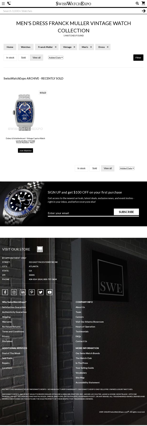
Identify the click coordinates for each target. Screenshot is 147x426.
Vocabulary (81, 373)
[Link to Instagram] (14, 293)
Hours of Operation (85, 327)
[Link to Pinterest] (32, 293)
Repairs (6, 364)
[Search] (73, 11)
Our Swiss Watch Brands (88, 354)
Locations (7, 368)
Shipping (6, 317)
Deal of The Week (11, 354)
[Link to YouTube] (49, 293)
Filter (138, 58)
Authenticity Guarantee (14, 313)
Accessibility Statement (88, 383)
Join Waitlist (25, 151)
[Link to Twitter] (40, 293)
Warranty (7, 322)
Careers (80, 317)
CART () (143, 2)
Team (78, 313)
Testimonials (82, 332)
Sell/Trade (7, 359)
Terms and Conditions (13, 332)
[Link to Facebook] (5, 293)
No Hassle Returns (11, 327)
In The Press (82, 364)
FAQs (78, 337)
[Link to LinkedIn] (23, 293)
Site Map (80, 378)
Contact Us (81, 342)
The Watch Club (84, 359)
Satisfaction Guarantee (14, 308)
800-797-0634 (50, 280)
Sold (23, 58)
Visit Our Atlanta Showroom (90, 322)
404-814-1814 (9, 3)
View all (36, 58)
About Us (80, 308)
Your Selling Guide (85, 368)
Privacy (5, 337)
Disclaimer (7, 342)
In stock (10, 58)
